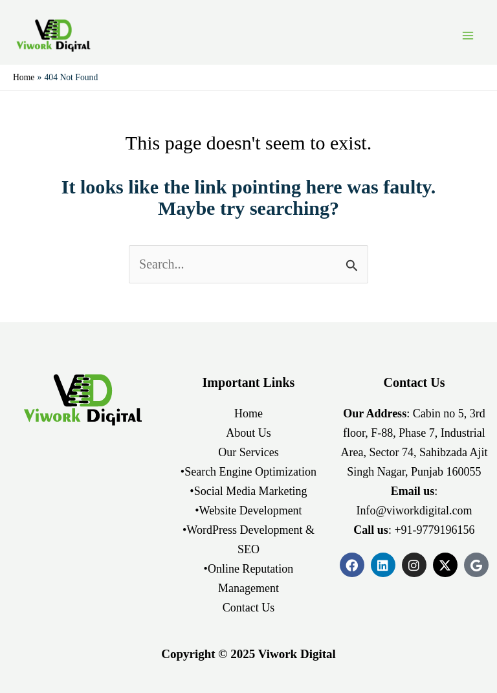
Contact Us (249, 607)
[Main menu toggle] (468, 35)
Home (248, 413)
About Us (248, 432)
